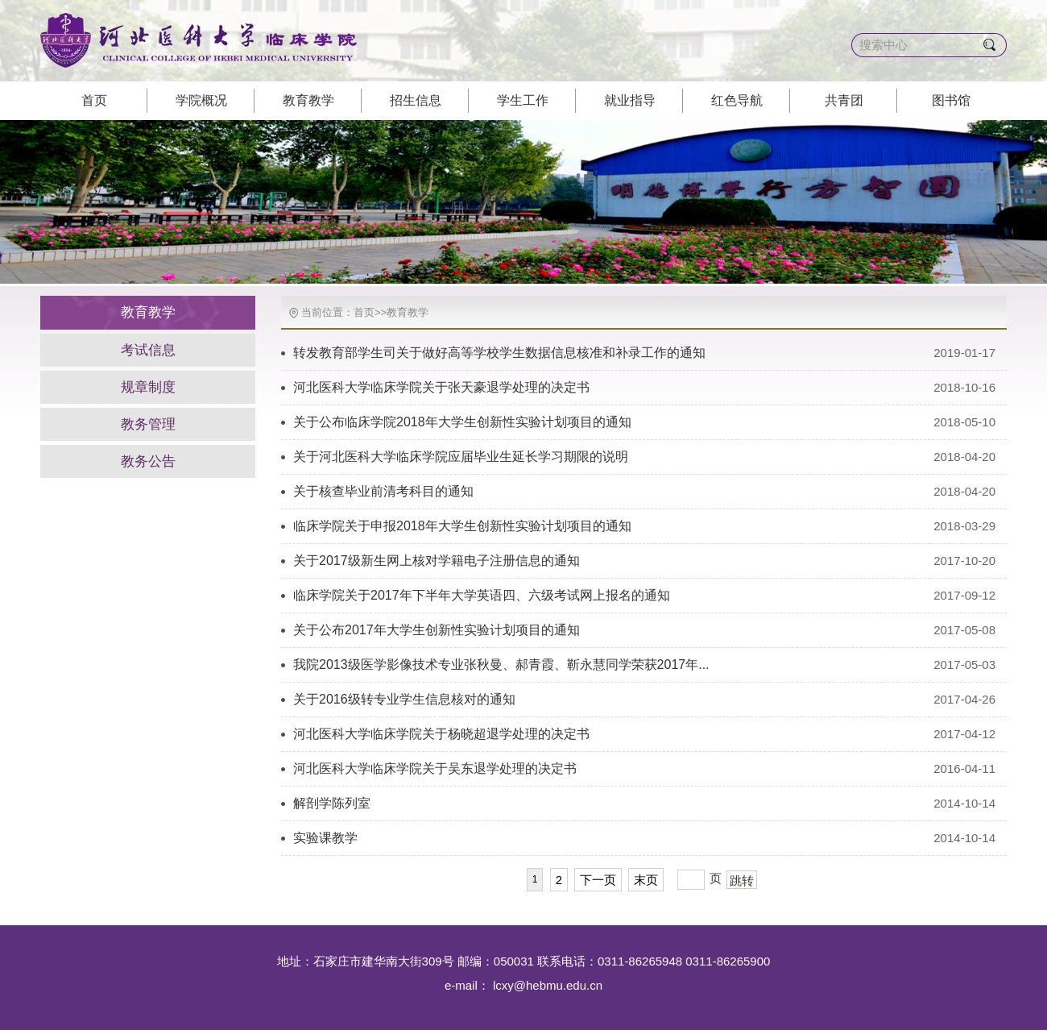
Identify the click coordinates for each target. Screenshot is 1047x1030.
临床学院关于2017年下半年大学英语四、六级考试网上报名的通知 (481, 595)
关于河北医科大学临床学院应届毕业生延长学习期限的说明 (460, 456)
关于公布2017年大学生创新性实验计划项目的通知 (436, 630)
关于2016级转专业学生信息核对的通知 (404, 699)
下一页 (598, 880)
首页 (94, 100)
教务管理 (148, 424)
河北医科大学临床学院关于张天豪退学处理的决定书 (441, 387)
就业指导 (630, 100)
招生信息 (415, 100)
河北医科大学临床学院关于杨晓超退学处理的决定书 (441, 734)
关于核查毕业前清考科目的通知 (383, 491)
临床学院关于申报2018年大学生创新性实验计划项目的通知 (462, 526)
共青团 (844, 100)
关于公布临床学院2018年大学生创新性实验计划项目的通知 (462, 422)
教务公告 (148, 461)
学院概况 (201, 100)
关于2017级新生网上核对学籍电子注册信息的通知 (436, 560)
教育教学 (308, 100)
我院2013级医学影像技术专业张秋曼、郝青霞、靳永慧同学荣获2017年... (501, 664)
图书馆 (951, 100)
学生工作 (522, 100)
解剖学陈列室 (331, 803)
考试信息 (148, 350)
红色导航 (737, 100)
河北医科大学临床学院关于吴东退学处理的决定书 (435, 768)
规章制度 (148, 387)
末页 (646, 880)
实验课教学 (325, 838)
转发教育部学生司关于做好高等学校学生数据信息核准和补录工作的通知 (499, 352)
